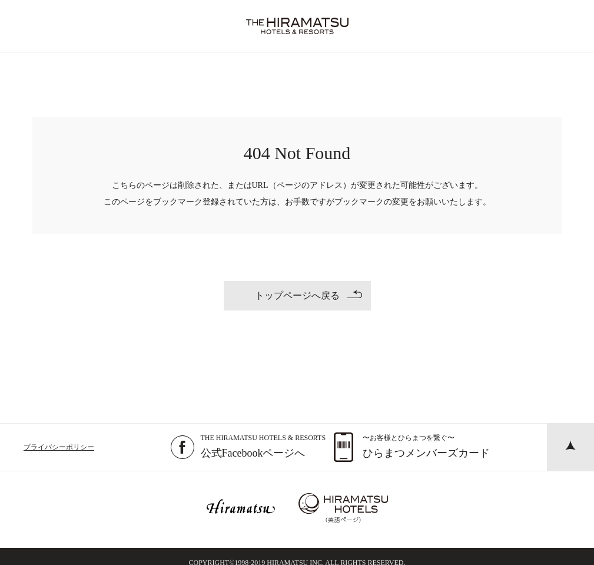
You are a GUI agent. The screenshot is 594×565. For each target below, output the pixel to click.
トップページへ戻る (308, 295)
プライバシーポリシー (59, 447)
